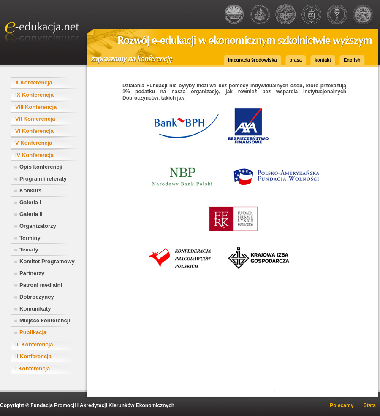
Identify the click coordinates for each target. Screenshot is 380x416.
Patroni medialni (40, 285)
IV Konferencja (34, 155)
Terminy (30, 238)
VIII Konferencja (36, 107)
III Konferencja (34, 344)
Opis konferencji (40, 167)
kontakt (323, 59)
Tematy (28, 249)
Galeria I (30, 202)
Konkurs (30, 190)
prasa (296, 59)
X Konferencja (33, 82)
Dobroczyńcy (36, 297)
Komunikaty (35, 308)
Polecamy (341, 405)
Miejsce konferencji (44, 320)
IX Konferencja (34, 95)
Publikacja (32, 332)
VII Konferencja (35, 119)
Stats (370, 405)
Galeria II (31, 214)
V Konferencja (33, 143)
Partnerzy (31, 273)
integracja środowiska (252, 59)
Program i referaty (43, 179)
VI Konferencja (34, 131)
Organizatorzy (37, 226)
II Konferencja (33, 356)
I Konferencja (32, 368)
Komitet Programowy (47, 261)
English (352, 59)
